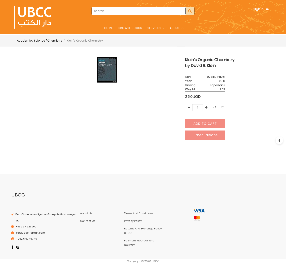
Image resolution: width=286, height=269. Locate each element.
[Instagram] (17, 247)
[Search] (189, 11)
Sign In (258, 9)
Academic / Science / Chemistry (39, 41)
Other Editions (205, 135)
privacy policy (133, 221)
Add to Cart (205, 123)
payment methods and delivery (139, 243)
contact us (87, 221)
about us (86, 213)
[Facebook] (12, 247)
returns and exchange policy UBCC (143, 231)
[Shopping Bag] (267, 9)
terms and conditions (138, 213)
